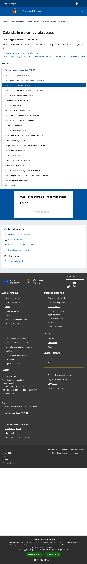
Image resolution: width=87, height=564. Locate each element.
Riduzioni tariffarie (12, 155)
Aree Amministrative (13, 302)
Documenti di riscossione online (17, 110)
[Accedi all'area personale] (76, 3)
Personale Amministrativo (16, 319)
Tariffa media (9, 185)
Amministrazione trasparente (17, 424)
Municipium (57, 453)
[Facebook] (68, 283)
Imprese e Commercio (56, 310)
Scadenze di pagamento (14, 165)
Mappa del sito (8, 463)
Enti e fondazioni (12, 310)
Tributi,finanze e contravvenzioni (18, 346)
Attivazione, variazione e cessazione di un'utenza (24, 80)
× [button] (84, 538)
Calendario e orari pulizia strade (17, 85)
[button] (43, 560)
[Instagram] (68, 286)
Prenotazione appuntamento (59, 375)
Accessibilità (7, 453)
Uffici (7, 306)
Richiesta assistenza (56, 387)
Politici (8, 315)
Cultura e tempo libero (57, 302)
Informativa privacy (13, 428)
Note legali (9, 432)
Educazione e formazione (15, 338)
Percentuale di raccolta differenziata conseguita (23, 135)
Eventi (50, 362)
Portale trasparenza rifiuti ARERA (25, 21)
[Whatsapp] (74, 286)
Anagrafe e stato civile (57, 298)
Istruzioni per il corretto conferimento (19, 120)
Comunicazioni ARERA (13, 105)
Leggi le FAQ (53, 383)
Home (5, 21)
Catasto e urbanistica (56, 318)
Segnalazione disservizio (58, 379)
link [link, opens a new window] (66, 550)
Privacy (5, 456)
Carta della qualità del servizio (16, 100)
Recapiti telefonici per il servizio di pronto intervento (25, 145)
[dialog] (43, 550)
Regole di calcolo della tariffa (16, 150)
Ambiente (9, 351)
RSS (4, 449)
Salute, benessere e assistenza (17, 355)
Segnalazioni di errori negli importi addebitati (22, 170)
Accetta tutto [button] (34, 555)
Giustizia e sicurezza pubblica (17, 342)
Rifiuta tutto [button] (53, 555)
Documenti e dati (12, 323)
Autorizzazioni (11, 359)
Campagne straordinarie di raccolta (18, 95)
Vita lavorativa (54, 306)
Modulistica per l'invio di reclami (17, 130)
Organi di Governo (12, 298)
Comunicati (52, 342)
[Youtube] (74, 283)
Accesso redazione (70, 453)
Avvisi (50, 346)
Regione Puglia (10, 3)
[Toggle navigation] (4, 11)
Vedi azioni (7, 63)
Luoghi (51, 358)
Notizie (51, 338)
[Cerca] (82, 11)
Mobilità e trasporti (56, 326)
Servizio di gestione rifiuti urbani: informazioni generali (26, 175)
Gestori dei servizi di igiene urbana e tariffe (21, 115)
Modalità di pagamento (13, 125)
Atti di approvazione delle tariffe (17, 75)
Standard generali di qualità (15, 180)
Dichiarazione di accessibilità (17, 437)
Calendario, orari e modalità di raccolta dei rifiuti (24, 90)
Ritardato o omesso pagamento (17, 160)
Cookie (5, 459)
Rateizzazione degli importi (15, 140)
